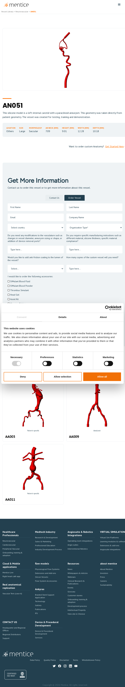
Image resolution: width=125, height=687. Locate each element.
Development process (77, 606)
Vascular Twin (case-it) (12, 593)
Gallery (38, 605)
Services (38, 637)
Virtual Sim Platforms (109, 537)
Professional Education (45, 545)
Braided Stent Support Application (44, 596)
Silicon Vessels (41, 577)
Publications (40, 609)
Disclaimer (64, 660)
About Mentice (106, 569)
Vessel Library (7, 11)
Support (6, 638)
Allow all (102, 376)
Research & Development (46, 537)
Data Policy (35, 660)
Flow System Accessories (46, 581)
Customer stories (75, 595)
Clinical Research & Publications (76, 582)
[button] (119, 5)
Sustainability (106, 585)
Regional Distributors (12, 634)
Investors (104, 573)
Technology (40, 601)
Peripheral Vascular (11, 549)
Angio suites (73, 545)
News (70, 569)
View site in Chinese (76, 614)
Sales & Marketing (43, 541)
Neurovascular (9, 541)
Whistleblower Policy (91, 660)
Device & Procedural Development (44, 632)
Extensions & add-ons (109, 545)
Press (102, 577)
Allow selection (62, 376)
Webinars (72, 577)
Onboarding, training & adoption (12, 554)
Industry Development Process (48, 549)
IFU (36, 613)
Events (70, 587)
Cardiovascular (9, 545)
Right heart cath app (11, 576)
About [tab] (103, 317)
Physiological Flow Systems (47, 569)
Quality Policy (50, 660)
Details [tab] (62, 317)
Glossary (71, 591)
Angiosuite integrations (110, 549)
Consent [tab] (22, 317)
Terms (75, 660)
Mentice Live (8, 572)
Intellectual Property (77, 610)
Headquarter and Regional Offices (14, 629)
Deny (23, 376)
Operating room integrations (80, 541)
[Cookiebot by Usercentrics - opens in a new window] (107, 308)
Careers (103, 581)
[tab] (54, 198)
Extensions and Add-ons (45, 573)
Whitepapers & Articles (78, 573)
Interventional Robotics (78, 549)
